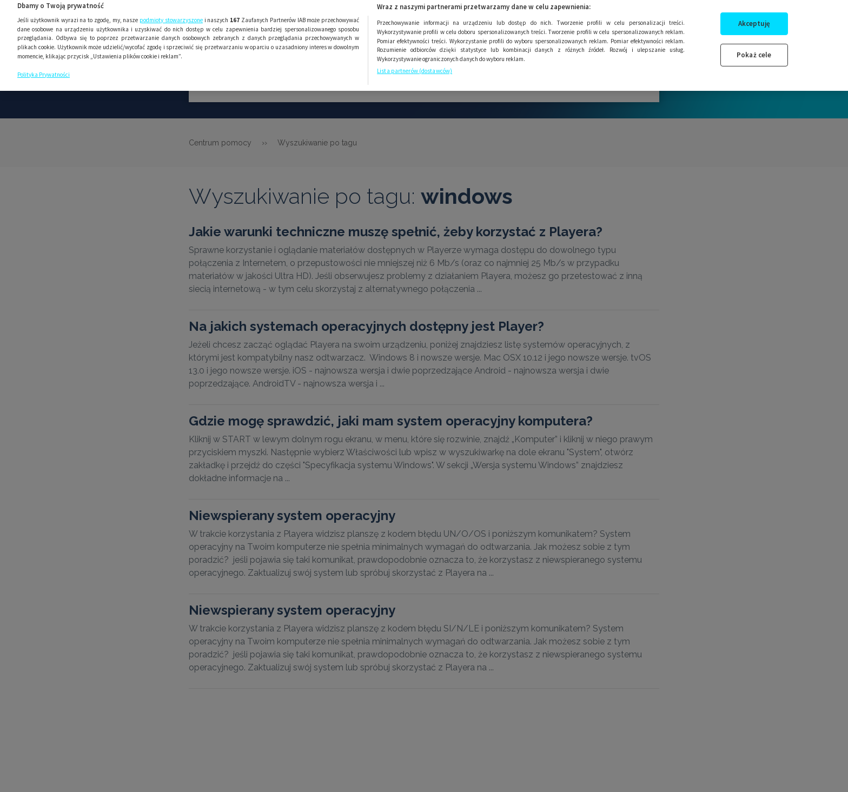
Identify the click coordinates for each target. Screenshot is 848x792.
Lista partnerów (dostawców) (414, 64)
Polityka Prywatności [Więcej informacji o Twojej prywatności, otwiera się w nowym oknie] (43, 68)
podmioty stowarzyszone (171, 13)
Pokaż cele (754, 49)
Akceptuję (754, 17)
